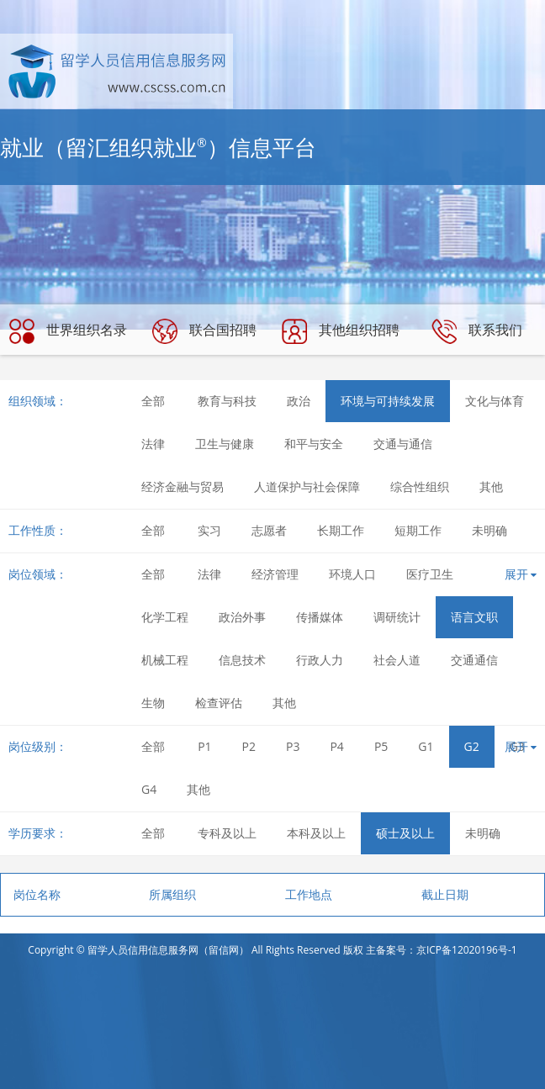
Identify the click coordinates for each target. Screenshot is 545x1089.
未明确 (489, 530)
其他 (491, 486)
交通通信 (474, 660)
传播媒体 (319, 617)
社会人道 (397, 660)
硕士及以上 (405, 833)
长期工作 (340, 530)
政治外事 (242, 617)
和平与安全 (313, 444)
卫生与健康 (224, 444)
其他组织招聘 (340, 331)
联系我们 (476, 331)
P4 (336, 746)
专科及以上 (227, 833)
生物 (153, 703)
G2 (471, 746)
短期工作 (418, 530)
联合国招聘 (204, 331)
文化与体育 (494, 401)
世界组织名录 (68, 331)
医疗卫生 (429, 574)
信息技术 (242, 660)
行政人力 (319, 660)
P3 (292, 746)
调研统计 (397, 617)
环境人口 (352, 574)
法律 (153, 444)
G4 (148, 789)
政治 (298, 401)
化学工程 (164, 617)
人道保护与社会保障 (307, 486)
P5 (381, 746)
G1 (425, 746)
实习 (209, 530)
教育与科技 (227, 401)
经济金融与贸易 (182, 486)
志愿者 (269, 530)
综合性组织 (419, 486)
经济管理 (275, 574)
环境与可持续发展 (388, 401)
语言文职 (474, 617)
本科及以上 (316, 833)
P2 (249, 746)
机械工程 (164, 660)
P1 (204, 746)
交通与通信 (402, 444)
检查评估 (218, 703)
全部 (153, 401)
